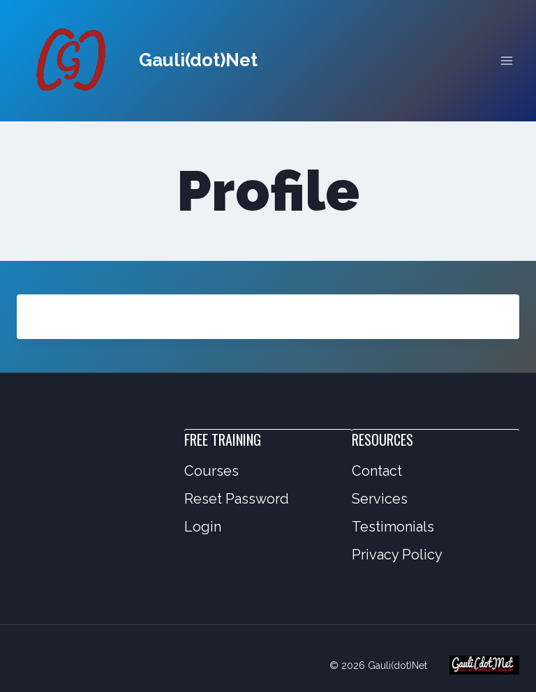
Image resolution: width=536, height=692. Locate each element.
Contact (377, 470)
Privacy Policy (397, 554)
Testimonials (393, 526)
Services (380, 498)
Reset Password (236, 498)
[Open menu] (506, 60)
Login (202, 526)
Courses (211, 470)
